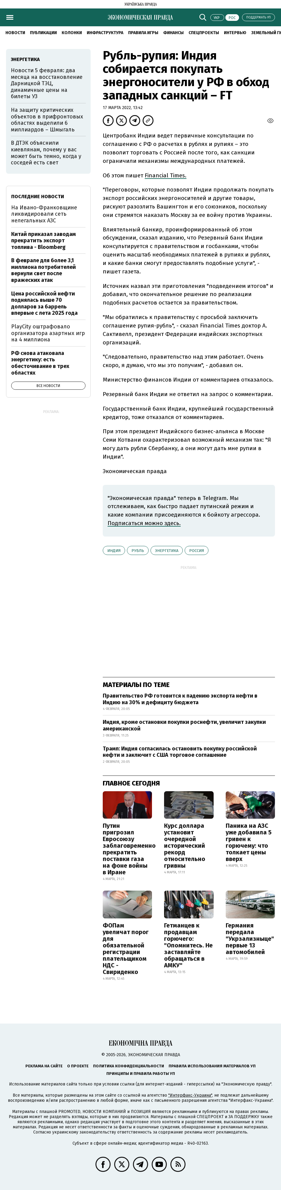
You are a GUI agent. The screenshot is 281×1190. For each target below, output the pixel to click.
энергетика (166, 550)
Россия (196, 550)
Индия (114, 550)
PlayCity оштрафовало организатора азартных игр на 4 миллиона (48, 333)
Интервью (235, 32)
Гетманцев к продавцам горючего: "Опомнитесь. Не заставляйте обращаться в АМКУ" (188, 945)
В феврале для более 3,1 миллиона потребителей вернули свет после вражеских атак (43, 270)
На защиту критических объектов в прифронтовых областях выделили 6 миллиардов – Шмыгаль (47, 120)
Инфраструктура (105, 32)
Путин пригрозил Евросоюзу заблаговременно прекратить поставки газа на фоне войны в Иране (129, 849)
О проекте (78, 1066)
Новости (15, 32)
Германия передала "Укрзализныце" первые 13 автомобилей (250, 939)
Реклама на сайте (44, 1066)
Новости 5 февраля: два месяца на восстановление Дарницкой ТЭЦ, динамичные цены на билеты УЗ (46, 83)
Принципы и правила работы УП (140, 1073)
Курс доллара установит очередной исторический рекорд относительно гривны (184, 845)
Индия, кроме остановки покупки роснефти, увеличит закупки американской (184, 725)
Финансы (173, 32)
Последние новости (37, 196)
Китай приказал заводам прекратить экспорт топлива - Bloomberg (43, 240)
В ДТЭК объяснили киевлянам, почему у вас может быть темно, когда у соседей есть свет (46, 153)
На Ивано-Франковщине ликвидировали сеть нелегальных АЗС (44, 214)
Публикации (43, 32)
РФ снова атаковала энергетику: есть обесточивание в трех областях (40, 363)
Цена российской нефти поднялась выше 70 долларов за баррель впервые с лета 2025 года (44, 303)
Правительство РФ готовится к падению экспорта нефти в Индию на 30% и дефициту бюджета (180, 699)
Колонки (72, 32)
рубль (137, 550)
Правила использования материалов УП (212, 1066)
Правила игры (143, 32)
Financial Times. (165, 175)
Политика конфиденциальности (128, 1066)
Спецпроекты (204, 32)
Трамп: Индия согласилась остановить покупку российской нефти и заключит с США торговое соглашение (180, 752)
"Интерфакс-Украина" (190, 1095)
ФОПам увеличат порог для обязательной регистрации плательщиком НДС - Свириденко (126, 949)
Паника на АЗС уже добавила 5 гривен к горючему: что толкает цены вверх (249, 842)
